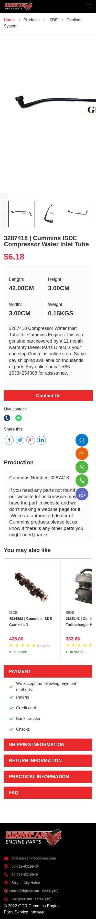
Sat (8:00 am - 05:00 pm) (27, 899)
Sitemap (37, 912)
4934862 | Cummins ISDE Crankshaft (30, 622)
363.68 (73, 638)
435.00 (16, 638)
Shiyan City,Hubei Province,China (22, 883)
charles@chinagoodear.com (30, 858)
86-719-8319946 (21, 866)
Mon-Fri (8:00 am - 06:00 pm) (31, 891)
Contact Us (48, 395)
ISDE (13, 612)
